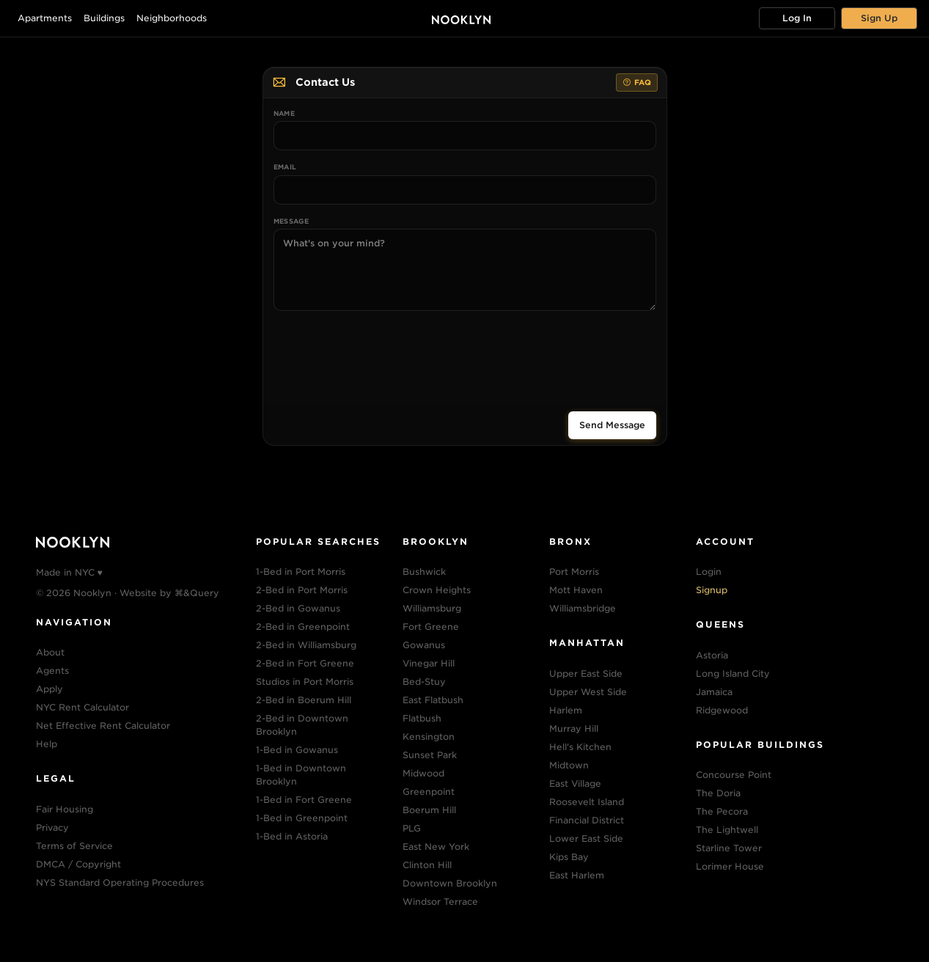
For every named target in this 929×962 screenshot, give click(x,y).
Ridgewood (722, 710)
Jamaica (714, 691)
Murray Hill (573, 728)
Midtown (569, 765)
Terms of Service (74, 845)
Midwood (423, 773)
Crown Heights (437, 589)
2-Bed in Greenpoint (303, 626)
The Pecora (722, 811)
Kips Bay (569, 856)
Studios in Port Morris (304, 681)
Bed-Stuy (424, 681)
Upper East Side (586, 673)
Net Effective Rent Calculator (103, 725)
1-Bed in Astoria (292, 836)
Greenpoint (429, 791)
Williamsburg (432, 608)
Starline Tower (729, 847)
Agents (52, 670)
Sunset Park (430, 754)
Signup (711, 589)
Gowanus (424, 644)
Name (284, 113)
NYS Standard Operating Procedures (120, 882)
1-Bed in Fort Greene (304, 799)
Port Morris (574, 571)
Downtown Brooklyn (450, 883)
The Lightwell (727, 829)
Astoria (712, 655)
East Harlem (576, 875)
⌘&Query (197, 592)
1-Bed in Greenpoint (302, 817)
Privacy (52, 827)
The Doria (718, 792)
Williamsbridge (582, 608)
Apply (49, 688)
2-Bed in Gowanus (298, 608)
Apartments (45, 17)
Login (708, 571)
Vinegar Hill (429, 663)
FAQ (637, 82)
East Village (575, 783)
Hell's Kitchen (580, 746)
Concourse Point (733, 774)
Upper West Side (588, 691)
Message (291, 221)
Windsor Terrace (440, 901)
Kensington (429, 736)
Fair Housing (64, 809)
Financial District (586, 820)
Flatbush (422, 718)
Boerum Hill (429, 809)
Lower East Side (586, 838)
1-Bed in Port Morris (300, 571)
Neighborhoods (171, 17)
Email (285, 167)
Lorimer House (730, 866)
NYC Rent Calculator (82, 707)
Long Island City (733, 673)
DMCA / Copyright (78, 864)
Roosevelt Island (586, 801)
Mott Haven (576, 589)
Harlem (565, 710)
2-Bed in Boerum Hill (303, 699)
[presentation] (464, 354)
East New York (436, 846)
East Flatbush (433, 699)
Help (46, 743)
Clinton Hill (427, 864)
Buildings (104, 17)
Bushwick (424, 571)
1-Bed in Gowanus (297, 749)
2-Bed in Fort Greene (305, 663)
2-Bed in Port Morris (302, 589)
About (50, 652)
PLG (412, 828)
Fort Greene (431, 626)
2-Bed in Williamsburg (306, 644)
